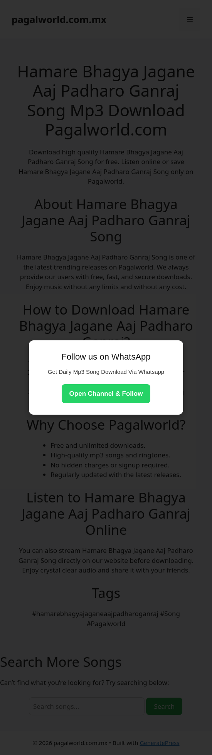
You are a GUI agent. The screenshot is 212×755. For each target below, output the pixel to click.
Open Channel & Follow (106, 393)
